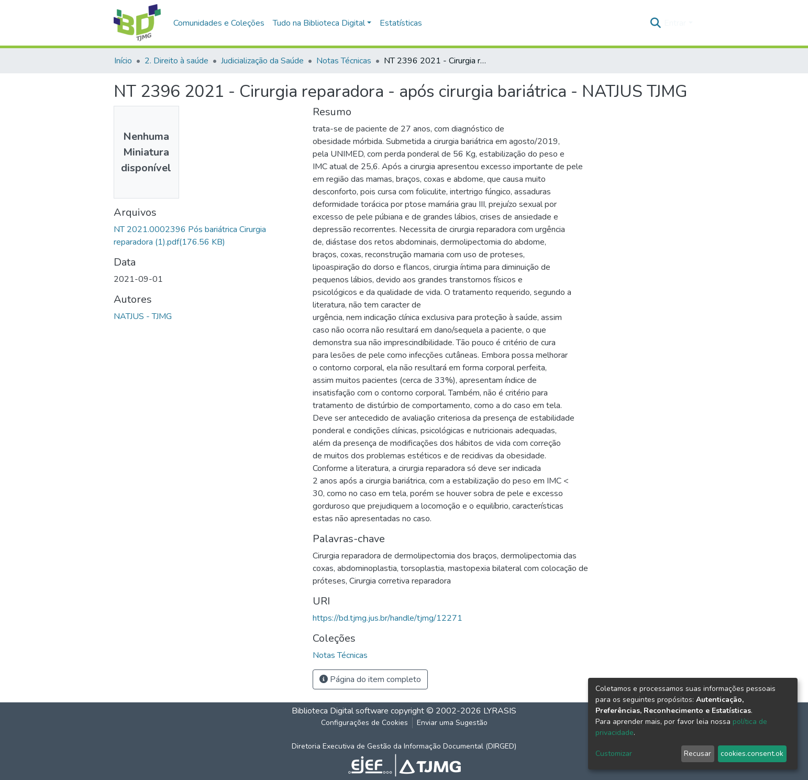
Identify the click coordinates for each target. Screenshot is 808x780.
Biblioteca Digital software (340, 711)
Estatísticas (401, 23)
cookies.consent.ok (752, 754)
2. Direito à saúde (176, 61)
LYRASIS (499, 711)
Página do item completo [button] (370, 679)
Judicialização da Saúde (262, 61)
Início (123, 61)
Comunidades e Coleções (218, 23)
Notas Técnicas (343, 61)
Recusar (697, 754)
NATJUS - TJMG (143, 316)
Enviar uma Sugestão (452, 723)
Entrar (675, 23)
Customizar (613, 754)
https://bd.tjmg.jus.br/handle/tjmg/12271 (387, 618)
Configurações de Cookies (364, 723)
